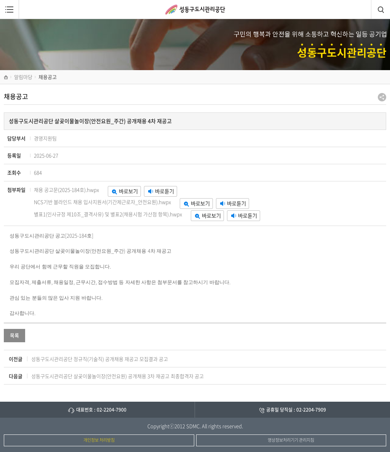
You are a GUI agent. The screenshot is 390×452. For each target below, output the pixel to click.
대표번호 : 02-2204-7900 (101, 409)
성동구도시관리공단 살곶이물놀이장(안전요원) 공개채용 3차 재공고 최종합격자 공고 (117, 376)
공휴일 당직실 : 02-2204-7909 (296, 409)
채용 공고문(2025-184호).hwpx (66, 189)
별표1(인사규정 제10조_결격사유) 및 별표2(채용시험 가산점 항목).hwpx (108, 214)
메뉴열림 (9, 9)
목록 (14, 335)
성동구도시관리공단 (195, 9)
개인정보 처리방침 (99, 440)
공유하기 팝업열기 (382, 97)
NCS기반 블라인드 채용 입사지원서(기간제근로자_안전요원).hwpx (102, 201)
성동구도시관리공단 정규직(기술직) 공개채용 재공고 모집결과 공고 (99, 358)
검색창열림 (380, 9)
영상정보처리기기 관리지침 (291, 440)
